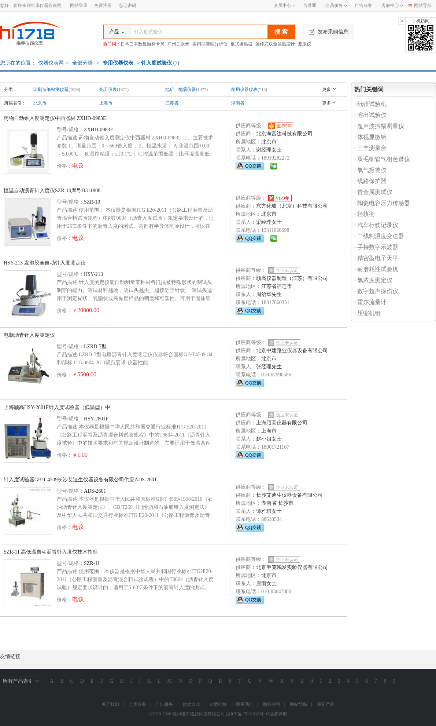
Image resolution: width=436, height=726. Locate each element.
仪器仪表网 (51, 63)
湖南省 (237, 103)
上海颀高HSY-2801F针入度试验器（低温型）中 (57, 407)
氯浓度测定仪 (373, 280)
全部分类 (82, 63)
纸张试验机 (370, 104)
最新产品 (326, 704)
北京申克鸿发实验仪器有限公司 (292, 567)
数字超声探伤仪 (376, 291)
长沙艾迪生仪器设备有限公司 (289, 495)
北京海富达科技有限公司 (284, 133)
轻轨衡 (364, 214)
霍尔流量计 (370, 302)
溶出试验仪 (370, 115)
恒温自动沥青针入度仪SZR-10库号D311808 (52, 190)
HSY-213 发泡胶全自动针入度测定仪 (45, 263)
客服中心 (390, 5)
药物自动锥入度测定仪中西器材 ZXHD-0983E (55, 118)
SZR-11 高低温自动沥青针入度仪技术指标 (51, 552)
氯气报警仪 (370, 170)
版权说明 (272, 704)
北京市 (40, 103)
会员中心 (284, 5)
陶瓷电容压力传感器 (382, 203)
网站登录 (79, 5)
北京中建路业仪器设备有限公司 (292, 350)
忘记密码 (127, 5)
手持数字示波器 (376, 247)
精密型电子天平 (376, 258)
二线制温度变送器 (379, 236)
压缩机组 (367, 313)
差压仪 (304, 44)
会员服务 (334, 5)
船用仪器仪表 (244, 89)
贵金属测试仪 (373, 192)
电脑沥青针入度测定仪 (29, 335)
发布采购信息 (328, 31)
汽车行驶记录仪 (376, 225)
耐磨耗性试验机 (376, 269)
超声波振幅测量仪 (379, 126)
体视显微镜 (370, 137)
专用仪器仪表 (118, 63)
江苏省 (171, 103)
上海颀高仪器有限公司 (281, 423)
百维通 (309, 5)
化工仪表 (108, 89)
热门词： (112, 44)
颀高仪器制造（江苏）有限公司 (292, 278)
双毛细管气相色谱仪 (382, 159)
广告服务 (363, 5)
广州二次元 (178, 44)
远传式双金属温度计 (275, 44)
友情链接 (218, 704)
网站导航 (420, 5)
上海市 (105, 103)
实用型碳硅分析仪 (210, 44)
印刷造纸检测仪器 (51, 89)
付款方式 (191, 704)
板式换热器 (241, 44)
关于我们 (110, 704)
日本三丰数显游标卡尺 (143, 44)
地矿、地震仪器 (180, 89)
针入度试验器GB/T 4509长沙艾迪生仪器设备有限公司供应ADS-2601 (80, 479)
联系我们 (245, 704)
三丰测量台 (370, 148)
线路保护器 (370, 181)
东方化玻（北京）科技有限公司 (292, 206)
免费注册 (103, 5)
